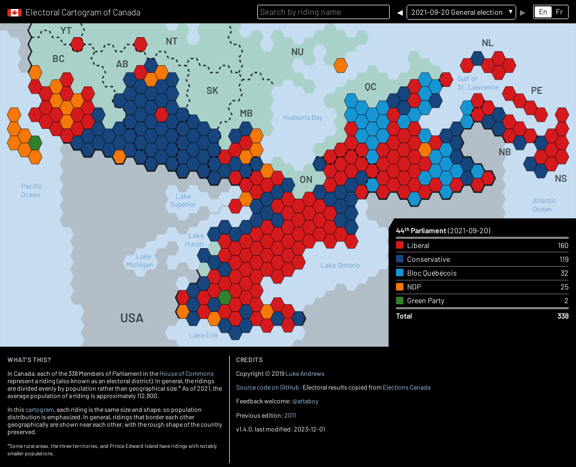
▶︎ (523, 11)
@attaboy (305, 400)
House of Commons (186, 373)
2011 (290, 415)
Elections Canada (406, 387)
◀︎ (400, 11)
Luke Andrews (305, 373)
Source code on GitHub (267, 387)
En (543, 11)
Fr (559, 11)
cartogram (39, 409)
